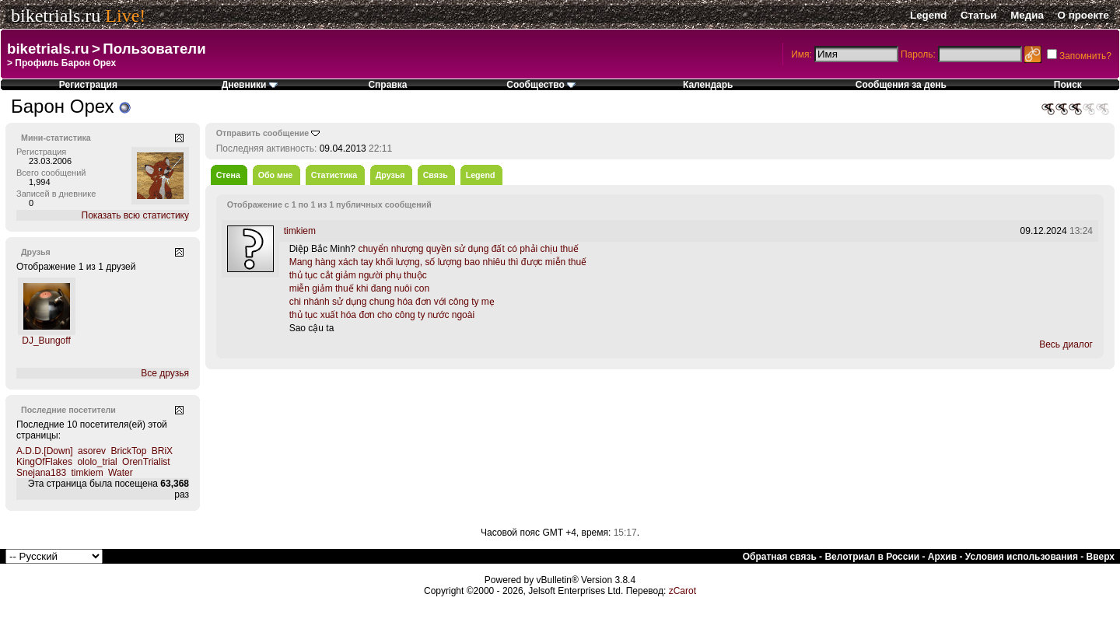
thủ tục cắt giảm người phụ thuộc (358, 275)
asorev (92, 451)
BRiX (162, 451)
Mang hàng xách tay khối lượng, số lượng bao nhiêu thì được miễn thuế (438, 262)
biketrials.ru (55, 15)
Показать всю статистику (135, 215)
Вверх (1101, 556)
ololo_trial (97, 461)
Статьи (978, 15)
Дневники (250, 84)
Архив (942, 556)
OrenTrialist (146, 461)
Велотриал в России (871, 556)
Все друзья (165, 373)
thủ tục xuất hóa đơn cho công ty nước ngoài (381, 314)
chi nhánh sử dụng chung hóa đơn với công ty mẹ (392, 301)
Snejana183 (41, 472)
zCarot (682, 590)
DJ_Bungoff (46, 340)
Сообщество (541, 84)
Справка (387, 84)
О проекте (1083, 15)
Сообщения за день (901, 84)
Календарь (708, 84)
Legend (928, 15)
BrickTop (128, 451)
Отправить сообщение (263, 133)
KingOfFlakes (44, 461)
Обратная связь (780, 556)
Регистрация (88, 84)
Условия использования (1021, 556)
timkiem (87, 472)
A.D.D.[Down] (44, 451)
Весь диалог (1066, 344)
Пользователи (154, 48)
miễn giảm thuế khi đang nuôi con (359, 288)
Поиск (1068, 84)
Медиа (1027, 15)
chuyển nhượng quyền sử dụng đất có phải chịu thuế (468, 248)
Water (120, 472)
